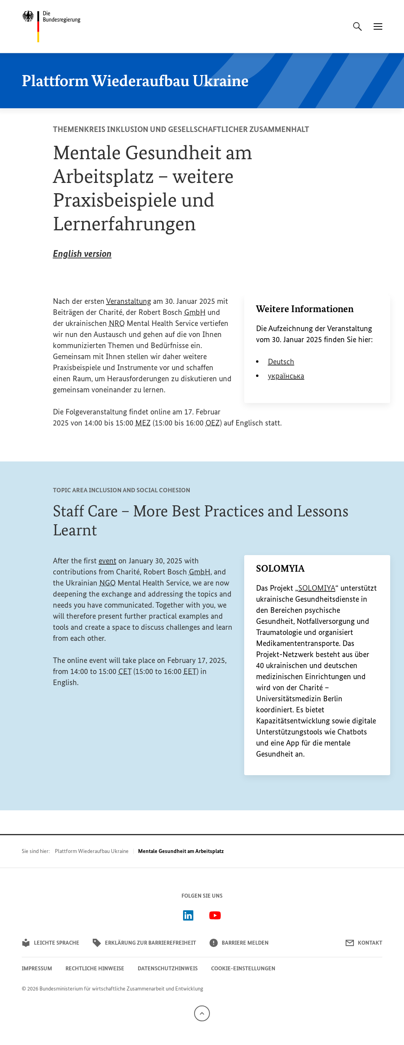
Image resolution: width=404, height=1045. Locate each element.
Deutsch (281, 361)
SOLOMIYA (316, 588)
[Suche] (357, 26)
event (107, 560)
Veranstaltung (128, 301)
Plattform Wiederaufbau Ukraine (92, 851)
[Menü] (378, 26)
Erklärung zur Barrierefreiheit (144, 943)
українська (286, 375)
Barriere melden (239, 943)
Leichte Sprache (50, 943)
